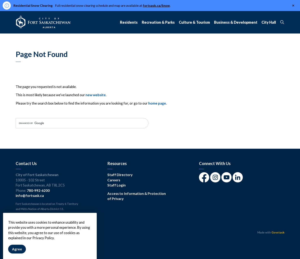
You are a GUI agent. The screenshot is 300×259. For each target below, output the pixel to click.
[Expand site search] (282, 22)
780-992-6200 (38, 190)
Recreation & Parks (158, 22)
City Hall (269, 22)
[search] (82, 123)
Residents (129, 22)
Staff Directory (120, 175)
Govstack (278, 232)
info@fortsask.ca (30, 195)
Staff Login (116, 185)
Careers (113, 180)
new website (96, 95)
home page (157, 103)
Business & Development (235, 22)
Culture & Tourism (194, 22)
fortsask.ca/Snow (156, 5)
